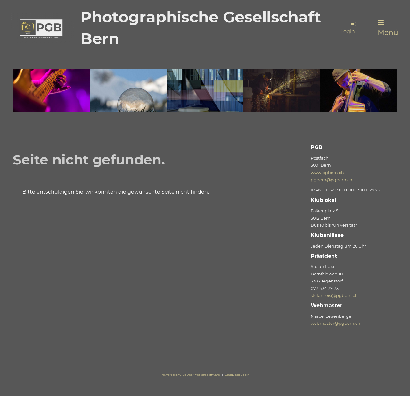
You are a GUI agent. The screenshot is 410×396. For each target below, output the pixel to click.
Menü (388, 28)
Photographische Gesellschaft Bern (200, 28)
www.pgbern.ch (327, 172)
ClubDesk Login (237, 374)
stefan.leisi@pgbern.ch (334, 295)
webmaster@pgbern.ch (335, 323)
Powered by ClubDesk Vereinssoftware (190, 374)
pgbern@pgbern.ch (331, 179)
